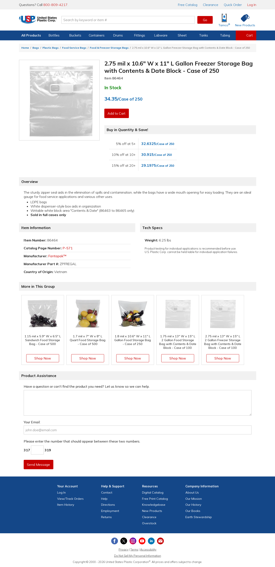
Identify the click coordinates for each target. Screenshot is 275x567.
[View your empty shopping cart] (246, 35)
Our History (193, 505)
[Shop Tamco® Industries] (224, 20)
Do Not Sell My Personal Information (137, 555)
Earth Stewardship (198, 517)
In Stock (112, 87)
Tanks (203, 35)
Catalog (187, 5)
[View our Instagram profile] (133, 541)
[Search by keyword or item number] (134, 20)
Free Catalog (155, 499)
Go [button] (205, 20)
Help (104, 499)
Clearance (210, 5)
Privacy (123, 549)
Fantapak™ (57, 256)
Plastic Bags (50, 47)
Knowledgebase (153, 505)
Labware (160, 35)
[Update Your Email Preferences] (160, 541)
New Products (152, 511)
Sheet (182, 35)
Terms (134, 549)
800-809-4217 (55, 5)
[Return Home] (44, 20)
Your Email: (32, 422)
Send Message (38, 464)
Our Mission (193, 499)
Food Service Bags (74, 47)
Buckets (75, 35)
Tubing (225, 35)
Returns (106, 517)
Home (25, 47)
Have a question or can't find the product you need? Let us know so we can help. (87, 386)
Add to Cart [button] (117, 113)
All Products (31, 35)
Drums (118, 35)
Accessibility (148, 549)
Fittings (139, 35)
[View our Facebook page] (114, 541)
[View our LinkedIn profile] (151, 541)
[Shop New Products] (243, 20)
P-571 (68, 248)
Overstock (149, 523)
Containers (97, 35)
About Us (192, 492)
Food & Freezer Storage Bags (109, 47)
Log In (251, 5)
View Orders (70, 499)
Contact (106, 492)
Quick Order (233, 5)
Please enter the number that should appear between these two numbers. (82, 441)
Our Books (192, 511)
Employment (110, 511)
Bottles (54, 35)
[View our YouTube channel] (142, 541)
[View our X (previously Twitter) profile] (123, 541)
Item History (65, 505)
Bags (35, 47)
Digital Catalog (152, 492)
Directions (108, 505)
